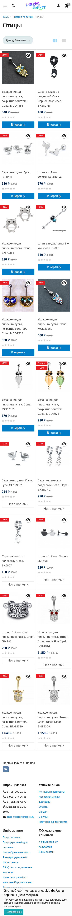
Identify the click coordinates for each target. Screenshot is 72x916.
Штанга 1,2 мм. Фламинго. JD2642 (50, 175)
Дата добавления (16, 40)
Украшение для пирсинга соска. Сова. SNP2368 (16, 248)
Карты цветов (11, 862)
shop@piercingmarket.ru (20, 816)
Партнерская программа (53, 821)
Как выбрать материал (16, 852)
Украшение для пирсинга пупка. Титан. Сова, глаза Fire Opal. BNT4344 (53, 639)
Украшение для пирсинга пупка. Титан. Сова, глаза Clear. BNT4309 (53, 719)
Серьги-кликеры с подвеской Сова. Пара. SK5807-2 (53, 485)
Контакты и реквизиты (52, 791)
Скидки (43, 811)
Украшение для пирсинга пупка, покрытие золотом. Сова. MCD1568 (14, 326)
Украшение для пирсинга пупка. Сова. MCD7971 (16, 404)
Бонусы (43, 816)
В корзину (18, 124)
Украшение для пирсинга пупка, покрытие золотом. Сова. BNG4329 (14, 719)
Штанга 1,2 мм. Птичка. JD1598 (53, 558)
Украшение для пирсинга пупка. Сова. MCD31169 (52, 324)
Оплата (43, 806)
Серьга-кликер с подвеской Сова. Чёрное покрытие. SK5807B (50, 98)
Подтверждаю (14, 911)
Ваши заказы (46, 851)
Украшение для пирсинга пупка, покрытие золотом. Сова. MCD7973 (50, 406)
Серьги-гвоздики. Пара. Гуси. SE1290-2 (17, 483)
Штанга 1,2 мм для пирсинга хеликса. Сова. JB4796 (18, 636)
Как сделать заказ (49, 796)
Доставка (44, 801)
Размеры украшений (15, 857)
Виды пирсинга (11, 837)
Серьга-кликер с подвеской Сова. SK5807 (13, 560)
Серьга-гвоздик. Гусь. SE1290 (16, 175)
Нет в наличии (18, 504)
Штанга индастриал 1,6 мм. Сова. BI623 (53, 246)
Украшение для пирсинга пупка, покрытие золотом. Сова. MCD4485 (14, 98)
